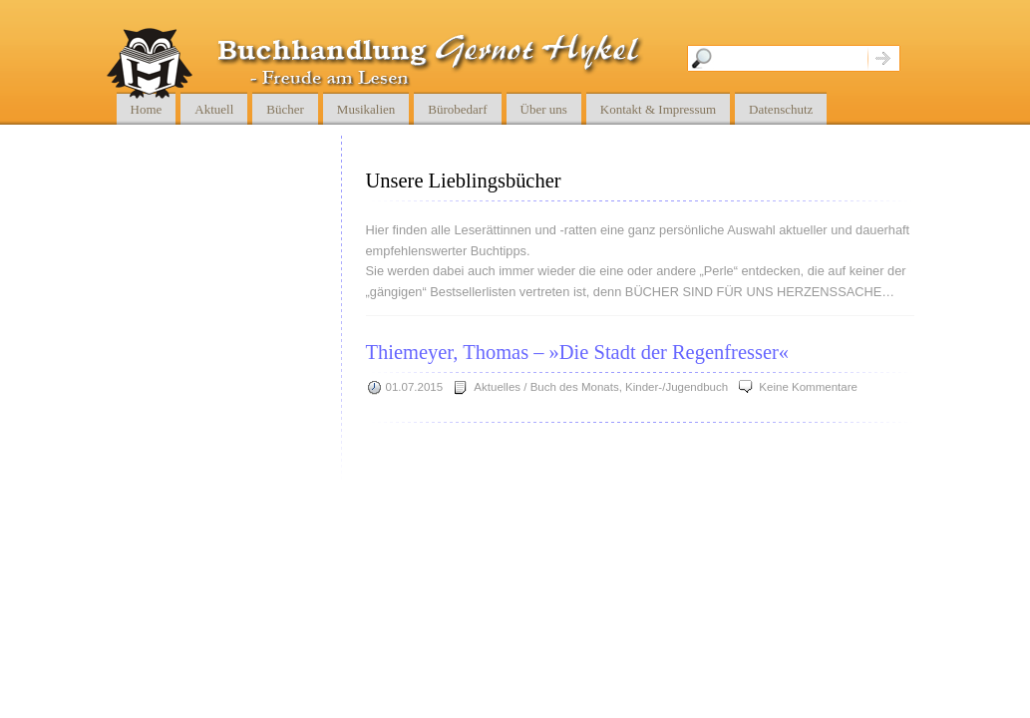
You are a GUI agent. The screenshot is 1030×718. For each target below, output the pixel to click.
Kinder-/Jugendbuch (676, 387)
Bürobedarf (457, 109)
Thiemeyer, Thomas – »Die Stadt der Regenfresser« (578, 352)
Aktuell (213, 109)
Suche (883, 58)
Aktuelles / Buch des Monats (546, 387)
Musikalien (366, 109)
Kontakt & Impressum (658, 109)
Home (147, 109)
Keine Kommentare (808, 387)
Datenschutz (781, 109)
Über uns (543, 109)
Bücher (285, 109)
